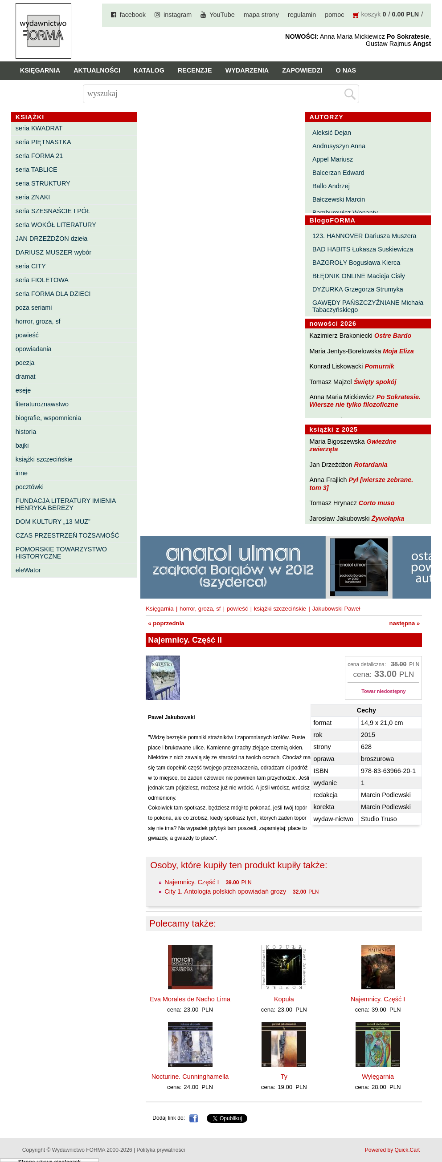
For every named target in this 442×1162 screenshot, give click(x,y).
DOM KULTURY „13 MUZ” (53, 521)
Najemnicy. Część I (191, 882)
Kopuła (284, 999)
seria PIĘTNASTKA (43, 142)
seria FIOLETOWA (42, 279)
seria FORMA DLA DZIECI (53, 293)
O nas (346, 70)
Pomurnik (379, 366)
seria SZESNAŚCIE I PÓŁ (53, 211)
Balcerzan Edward (338, 172)
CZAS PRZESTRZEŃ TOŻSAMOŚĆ (67, 535)
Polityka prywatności (160, 1150)
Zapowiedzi (302, 70)
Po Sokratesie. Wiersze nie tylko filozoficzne (365, 400)
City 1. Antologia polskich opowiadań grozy (225, 891)
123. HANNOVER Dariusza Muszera (364, 235)
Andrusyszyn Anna (338, 146)
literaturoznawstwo (42, 404)
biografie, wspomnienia (48, 417)
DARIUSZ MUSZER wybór (53, 252)
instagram (178, 14)
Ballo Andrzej (331, 186)
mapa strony (261, 14)
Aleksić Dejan (331, 132)
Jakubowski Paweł (336, 608)
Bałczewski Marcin (338, 199)
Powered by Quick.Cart (392, 1150)
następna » (404, 623)
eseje (23, 390)
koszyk (371, 14)
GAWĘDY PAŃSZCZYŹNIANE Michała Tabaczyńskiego (367, 306)
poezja (25, 362)
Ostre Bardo (392, 335)
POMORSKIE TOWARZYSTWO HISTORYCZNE (61, 553)
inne (22, 473)
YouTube (222, 14)
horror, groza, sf (38, 321)
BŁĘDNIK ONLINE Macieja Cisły (358, 275)
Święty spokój (375, 381)
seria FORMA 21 (39, 155)
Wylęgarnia (378, 1076)
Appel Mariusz (332, 159)
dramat (26, 376)
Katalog (149, 70)
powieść (27, 335)
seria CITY (31, 266)
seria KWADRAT (39, 128)
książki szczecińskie (44, 459)
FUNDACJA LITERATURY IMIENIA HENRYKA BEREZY (66, 504)
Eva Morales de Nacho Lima (190, 999)
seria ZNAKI (33, 197)
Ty (284, 1076)
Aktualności (97, 70)
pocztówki (30, 486)
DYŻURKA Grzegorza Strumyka (357, 289)
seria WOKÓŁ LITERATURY (56, 224)
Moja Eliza (398, 351)
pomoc (334, 14)
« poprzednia (166, 623)
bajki (22, 445)
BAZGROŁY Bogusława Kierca (356, 262)
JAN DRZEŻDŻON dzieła (52, 238)
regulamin (302, 14)
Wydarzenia (247, 70)
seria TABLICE (36, 169)
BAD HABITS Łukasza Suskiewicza (362, 249)
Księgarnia (40, 70)
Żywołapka (388, 518)
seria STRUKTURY (43, 183)
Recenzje (195, 70)
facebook (133, 14)
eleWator (28, 570)
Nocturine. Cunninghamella (190, 1076)
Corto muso (377, 502)
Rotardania (370, 464)
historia (26, 431)
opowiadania (34, 348)
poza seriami (34, 307)
